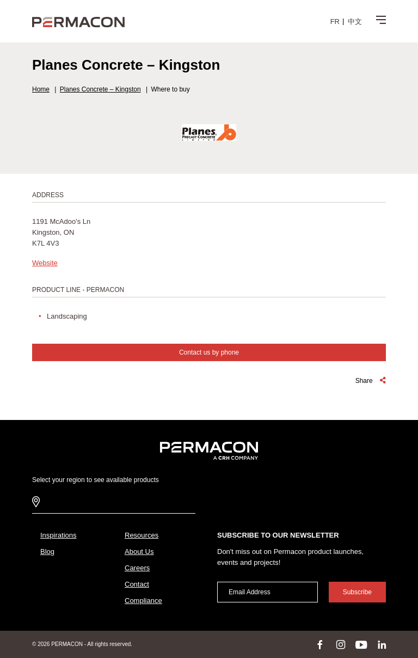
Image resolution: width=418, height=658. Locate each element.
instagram (341, 644)
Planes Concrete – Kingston (100, 89)
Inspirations (58, 535)
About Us (139, 551)
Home (41, 89)
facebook (320, 644)
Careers (137, 568)
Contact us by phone (209, 352)
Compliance (143, 600)
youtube (361, 644)
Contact (137, 584)
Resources (141, 535)
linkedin (382, 644)
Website (45, 263)
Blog (47, 551)
